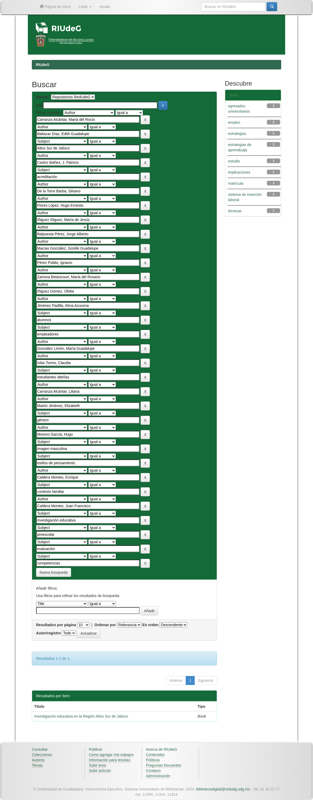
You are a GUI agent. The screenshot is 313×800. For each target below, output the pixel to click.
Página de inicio (55, 6)
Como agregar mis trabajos (111, 755)
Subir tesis (97, 765)
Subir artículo (100, 770)
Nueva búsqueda (54, 572)
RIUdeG (42, 65)
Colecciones (42, 755)
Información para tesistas (109, 760)
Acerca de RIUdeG (161, 749)
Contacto (153, 770)
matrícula (236, 183)
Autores (38, 760)
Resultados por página (56, 625)
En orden (150, 625)
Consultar (40, 749)
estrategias (237, 133)
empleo (234, 122)
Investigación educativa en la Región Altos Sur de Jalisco (81, 716)
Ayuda (104, 7)
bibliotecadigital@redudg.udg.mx (223, 789)
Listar (85, 7)
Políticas (153, 760)
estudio (234, 161)
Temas (37, 765)
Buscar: (43, 97)
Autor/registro (48, 633)
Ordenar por (105, 625)
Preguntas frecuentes (163, 765)
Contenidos (155, 755)
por (39, 105)
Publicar (95, 749)
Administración (158, 776)
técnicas (235, 211)
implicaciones (239, 172)
